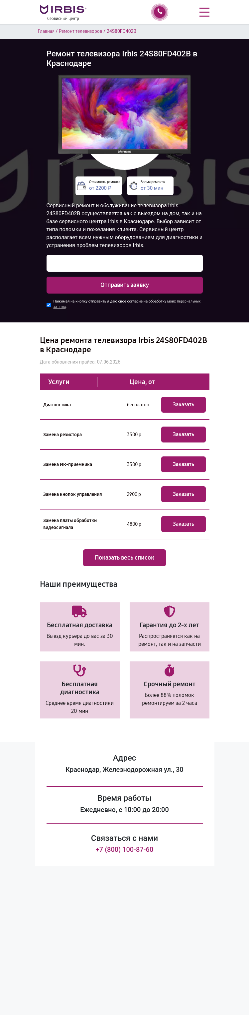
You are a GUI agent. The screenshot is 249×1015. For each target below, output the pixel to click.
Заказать (183, 404)
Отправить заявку (124, 285)
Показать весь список (124, 557)
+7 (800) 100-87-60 (125, 849)
